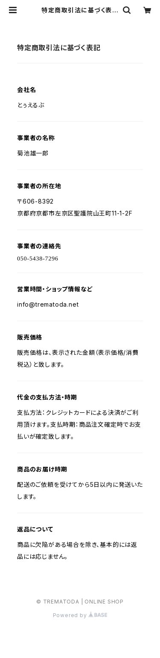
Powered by (80, 615)
